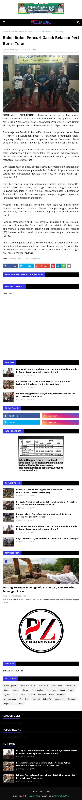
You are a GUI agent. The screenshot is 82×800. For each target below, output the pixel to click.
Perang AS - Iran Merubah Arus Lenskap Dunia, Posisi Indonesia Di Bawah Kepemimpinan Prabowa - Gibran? (46, 370)
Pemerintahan (37, 690)
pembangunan (10, 699)
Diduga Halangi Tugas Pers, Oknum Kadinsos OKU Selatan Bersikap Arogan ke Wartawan (44, 515)
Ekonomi (36, 699)
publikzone (9, 50)
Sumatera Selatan (67, 690)
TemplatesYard (34, 796)
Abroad (25, 690)
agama (7, 694)
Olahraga (61, 694)
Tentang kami (45, 791)
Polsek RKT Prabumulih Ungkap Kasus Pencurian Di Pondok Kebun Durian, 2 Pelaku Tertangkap (44, 491)
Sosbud (32, 694)
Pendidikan (24, 699)
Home (34, 791)
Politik (22, 694)
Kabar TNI (47, 699)
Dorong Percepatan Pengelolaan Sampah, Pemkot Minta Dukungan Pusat (40, 589)
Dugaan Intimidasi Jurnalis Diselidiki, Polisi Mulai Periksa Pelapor (47, 538)
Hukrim (26, 259)
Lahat (51, 694)
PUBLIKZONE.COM (61, 796)
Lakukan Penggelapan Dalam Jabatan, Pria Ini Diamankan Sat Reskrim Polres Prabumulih (45, 395)
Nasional (19, 703)
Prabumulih (16, 31)
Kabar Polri (70, 686)
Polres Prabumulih (27, 686)
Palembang (51, 690)
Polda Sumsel (57, 686)
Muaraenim (59, 699)
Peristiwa (42, 694)
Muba (6, 690)
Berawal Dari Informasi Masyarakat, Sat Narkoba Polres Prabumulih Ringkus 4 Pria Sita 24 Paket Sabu (43, 382)
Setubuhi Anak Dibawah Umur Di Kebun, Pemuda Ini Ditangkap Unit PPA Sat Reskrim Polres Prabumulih (46, 503)
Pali (15, 694)
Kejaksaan (8, 703)
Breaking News (15, 259)
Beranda (6, 31)
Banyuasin (72, 699)
